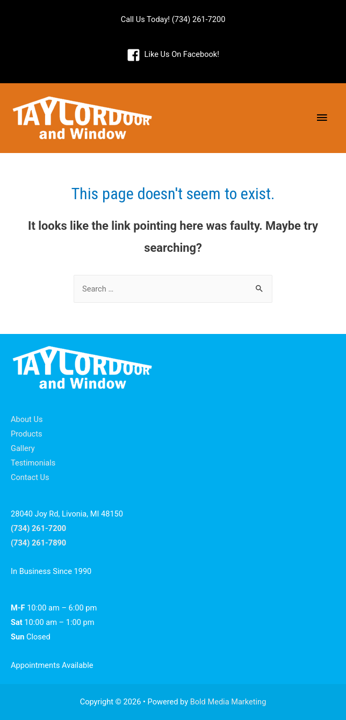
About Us (26, 419)
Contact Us (30, 477)
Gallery (23, 448)
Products (26, 434)
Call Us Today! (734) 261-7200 (173, 19)
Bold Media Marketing (228, 702)
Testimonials (33, 463)
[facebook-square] (173, 55)
